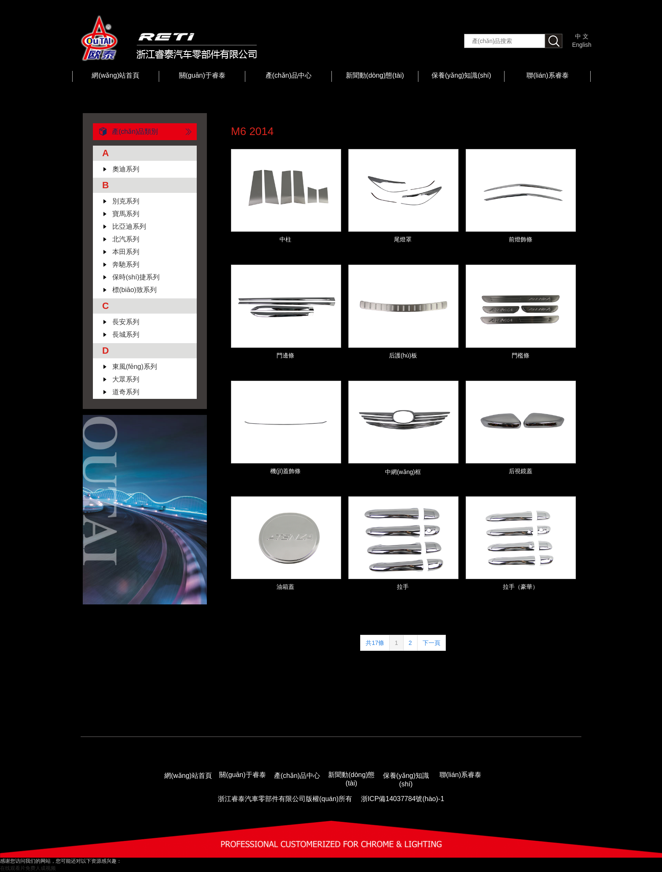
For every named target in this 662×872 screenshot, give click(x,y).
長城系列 (125, 334)
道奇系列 (125, 391)
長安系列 (125, 321)
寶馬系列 (125, 213)
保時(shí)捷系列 (136, 277)
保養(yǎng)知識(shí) (461, 75)
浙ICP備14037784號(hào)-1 (402, 798)
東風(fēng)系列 (134, 366)
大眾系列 (125, 379)
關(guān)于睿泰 (202, 75)
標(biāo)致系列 (134, 289)
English (581, 44)
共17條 (375, 642)
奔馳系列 (125, 264)
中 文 (582, 36)
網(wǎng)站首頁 (115, 75)
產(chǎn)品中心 (289, 75)
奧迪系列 (125, 169)
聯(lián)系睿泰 (547, 75)
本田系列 (125, 251)
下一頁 (431, 642)
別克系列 (125, 201)
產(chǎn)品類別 (125, 131)
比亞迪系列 (129, 226)
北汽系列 (125, 239)
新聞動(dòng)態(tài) (375, 75)
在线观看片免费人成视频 (28, 868)
